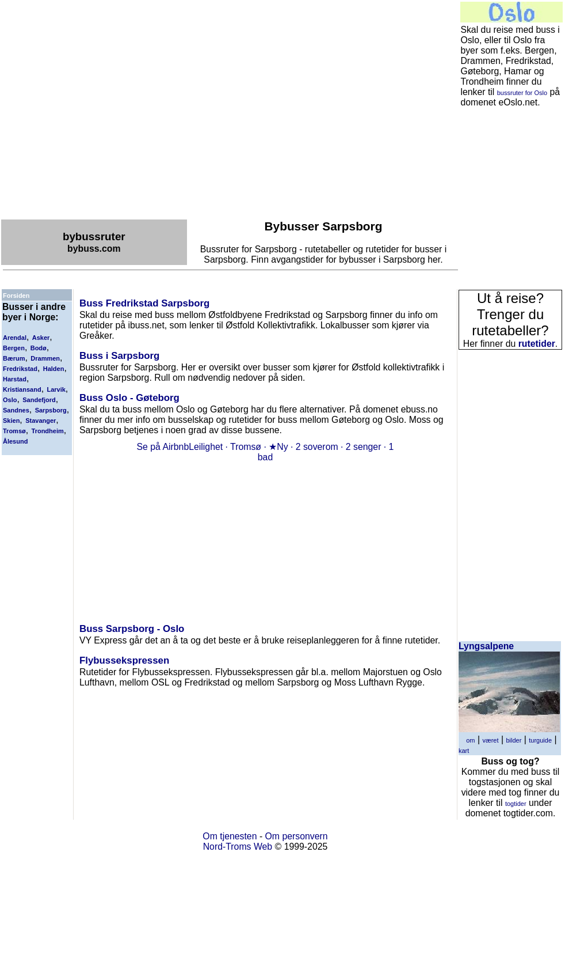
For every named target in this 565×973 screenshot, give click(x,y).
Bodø (38, 347)
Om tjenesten (230, 836)
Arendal (14, 337)
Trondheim (48, 430)
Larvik (56, 389)
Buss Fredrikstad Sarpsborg (144, 303)
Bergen (14, 347)
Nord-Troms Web (238, 846)
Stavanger (40, 420)
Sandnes (16, 410)
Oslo (10, 399)
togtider (515, 803)
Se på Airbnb (163, 447)
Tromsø (14, 430)
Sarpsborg (51, 410)
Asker (41, 337)
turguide (540, 740)
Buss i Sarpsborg (119, 355)
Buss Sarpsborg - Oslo (131, 628)
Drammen (45, 358)
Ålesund (15, 441)
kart (464, 750)
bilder (513, 740)
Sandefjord (38, 399)
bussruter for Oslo (522, 92)
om (470, 740)
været (490, 740)
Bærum (14, 358)
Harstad (14, 379)
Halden (53, 368)
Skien (11, 420)
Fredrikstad (20, 368)
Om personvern (296, 836)
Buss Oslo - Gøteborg (129, 397)
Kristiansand (22, 389)
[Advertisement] (108, 109)
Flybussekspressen (124, 660)
